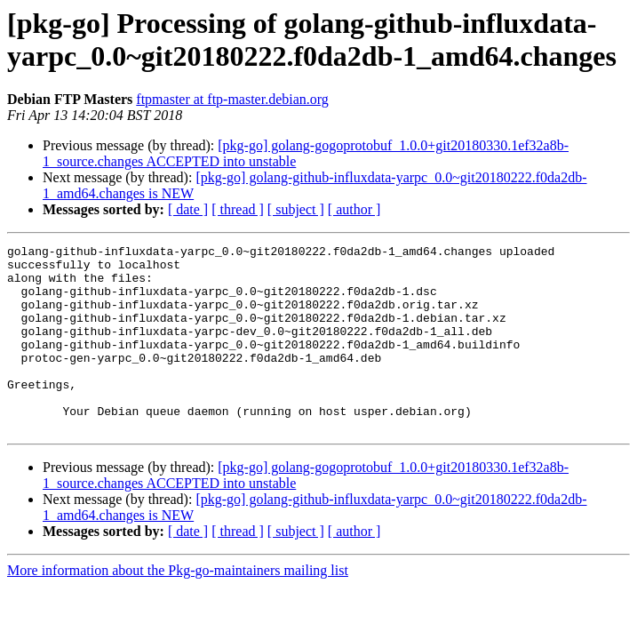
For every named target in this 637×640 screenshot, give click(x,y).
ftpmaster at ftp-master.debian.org (232, 99)
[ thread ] (237, 209)
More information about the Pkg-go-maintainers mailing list (177, 607)
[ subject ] (295, 209)
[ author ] (354, 209)
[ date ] (188, 209)
